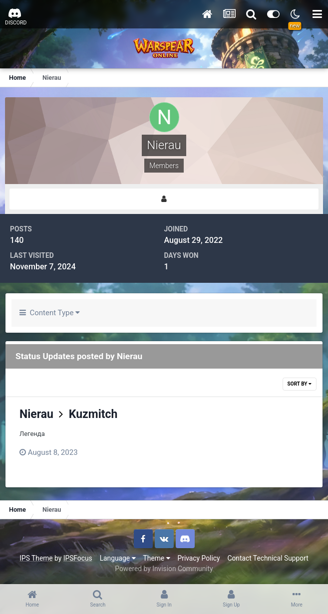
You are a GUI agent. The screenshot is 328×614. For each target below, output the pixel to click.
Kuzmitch (93, 414)
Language (118, 558)
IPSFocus (77, 558)
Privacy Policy (199, 558)
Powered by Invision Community (164, 569)
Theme (156, 558)
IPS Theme (35, 558)
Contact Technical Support (267, 558)
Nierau (36, 414)
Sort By (300, 384)
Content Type (49, 312)
